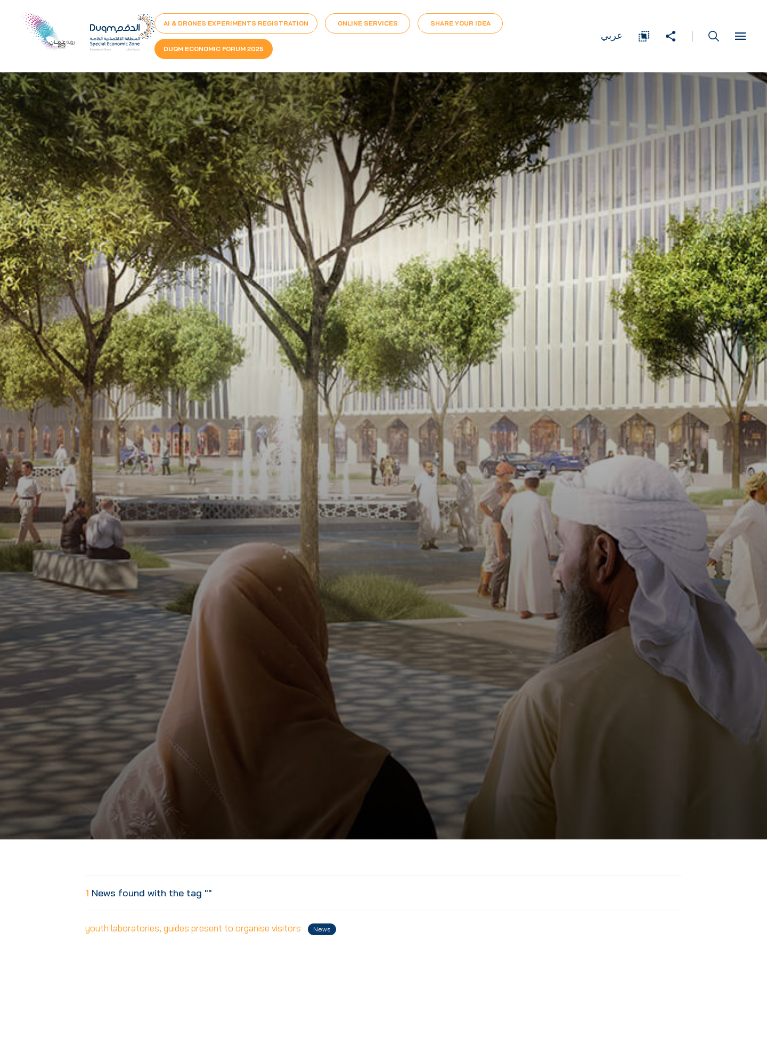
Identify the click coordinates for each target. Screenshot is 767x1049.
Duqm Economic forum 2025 (214, 49)
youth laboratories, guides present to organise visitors (210, 928)
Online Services (368, 23)
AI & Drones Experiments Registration (236, 23)
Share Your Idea (460, 23)
